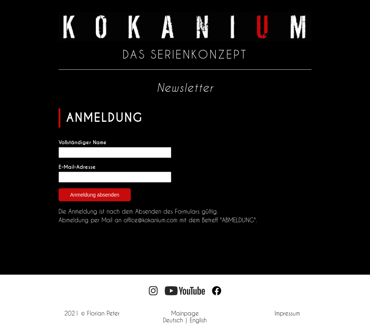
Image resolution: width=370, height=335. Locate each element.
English (198, 320)
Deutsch (173, 320)
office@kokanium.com (150, 219)
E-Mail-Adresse (77, 167)
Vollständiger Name (83, 142)
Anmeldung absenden (94, 195)
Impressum (287, 313)
